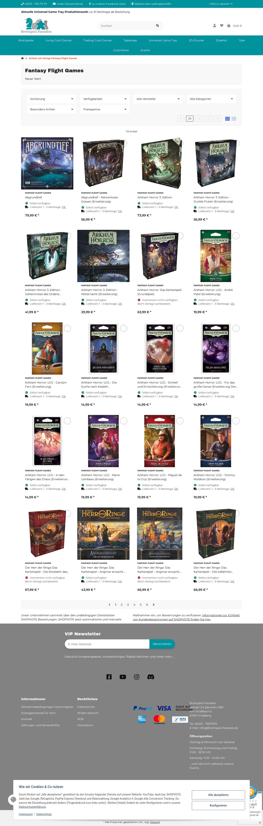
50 (217, 118)
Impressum (27, 814)
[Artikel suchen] (157, 25)
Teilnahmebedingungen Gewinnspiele (47, 707)
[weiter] (153, 605)
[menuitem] (25, 40)
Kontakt (26, 719)
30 (199, 118)
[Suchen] (125, 25)
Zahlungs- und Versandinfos (40, 725)
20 (189, 118)
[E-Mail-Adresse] (107, 644)
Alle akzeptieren (217, 795)
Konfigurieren (217, 805)
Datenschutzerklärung (33, 806)
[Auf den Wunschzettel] (67, 143)
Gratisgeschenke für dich (38, 713)
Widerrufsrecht (87, 713)
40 (208, 118)
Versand (155, 822)
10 (181, 118)
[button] (221, 4)
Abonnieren (162, 644)
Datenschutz (45, 814)
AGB (80, 719)
